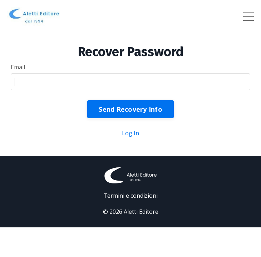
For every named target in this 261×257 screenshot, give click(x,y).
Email (18, 67)
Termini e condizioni (130, 196)
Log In (130, 133)
